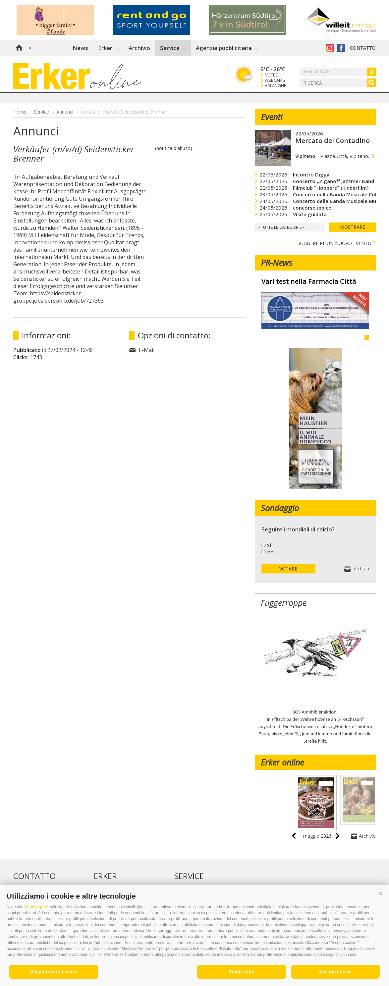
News (80, 48)
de (30, 48)
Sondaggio (280, 508)
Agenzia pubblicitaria (224, 48)
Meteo (272, 75)
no (270, 552)
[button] (380, 893)
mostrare (352, 227)
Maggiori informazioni (53, 971)
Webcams (275, 80)
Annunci (64, 112)
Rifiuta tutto (241, 971)
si (269, 545)
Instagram (330, 48)
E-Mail (146, 350)
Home (19, 48)
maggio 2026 (317, 836)
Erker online (282, 762)
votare (288, 569)
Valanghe (275, 85)
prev (294, 836)
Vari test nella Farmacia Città (308, 281)
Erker (105, 48)
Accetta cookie (335, 971)
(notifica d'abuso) (173, 148)
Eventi (271, 117)
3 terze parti (37, 907)
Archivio (139, 48)
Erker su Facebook (341, 48)
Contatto (363, 48)
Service (170, 48)
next (338, 836)
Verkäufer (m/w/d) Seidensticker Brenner (124, 112)
